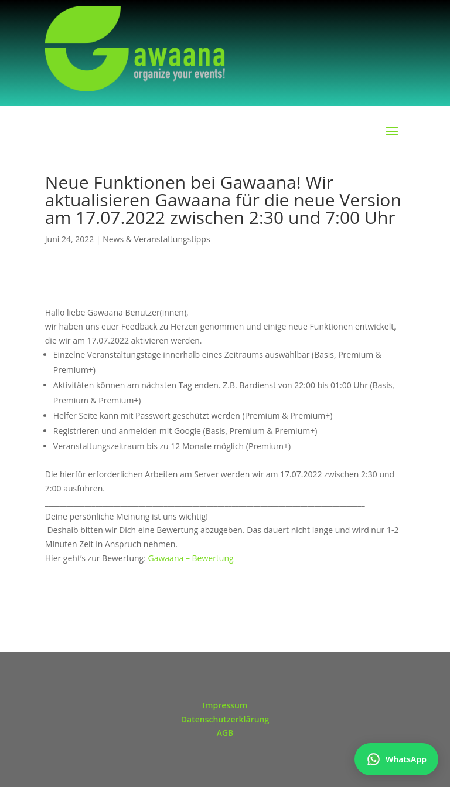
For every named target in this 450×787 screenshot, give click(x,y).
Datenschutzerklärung (225, 719)
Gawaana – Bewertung (191, 558)
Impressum (225, 705)
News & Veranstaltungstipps (156, 239)
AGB (225, 732)
